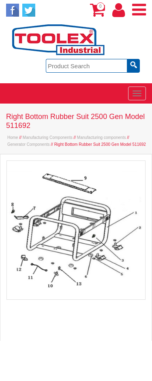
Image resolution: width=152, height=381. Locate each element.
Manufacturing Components (48, 137)
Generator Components (28, 144)
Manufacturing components (101, 137)
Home (12, 137)
